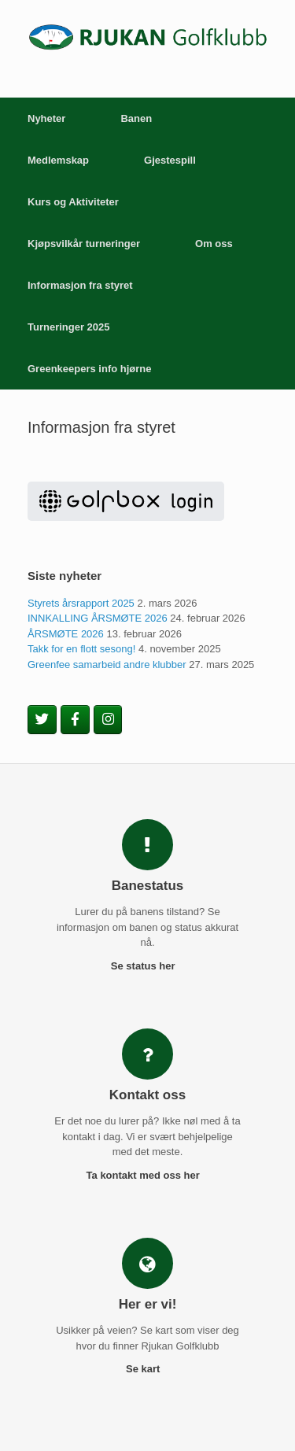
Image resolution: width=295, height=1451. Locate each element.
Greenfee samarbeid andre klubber (107, 664)
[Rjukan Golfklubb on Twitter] (42, 720)
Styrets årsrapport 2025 (81, 603)
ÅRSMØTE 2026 (66, 634)
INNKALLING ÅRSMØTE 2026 (98, 618)
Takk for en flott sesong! (81, 649)
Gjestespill (170, 160)
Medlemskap (58, 160)
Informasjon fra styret (80, 285)
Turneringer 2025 (69, 327)
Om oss (214, 243)
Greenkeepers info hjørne (90, 369)
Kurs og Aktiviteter (73, 202)
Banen (136, 118)
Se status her (147, 966)
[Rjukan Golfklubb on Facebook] (75, 720)
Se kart (147, 1369)
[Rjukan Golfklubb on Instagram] (108, 720)
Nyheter (46, 118)
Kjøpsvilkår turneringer (84, 243)
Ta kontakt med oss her (148, 1175)
